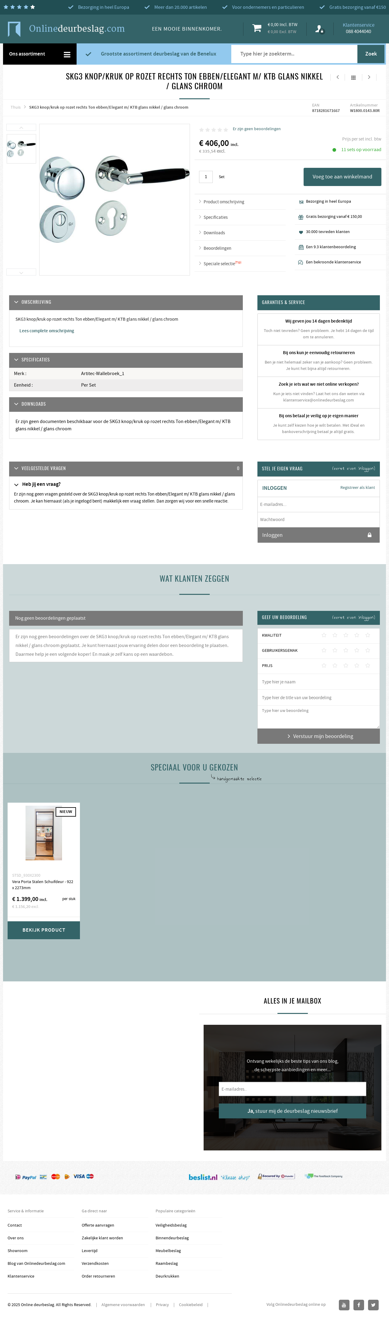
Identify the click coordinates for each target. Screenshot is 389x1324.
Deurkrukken (167, 1276)
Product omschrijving (224, 202)
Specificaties (216, 217)
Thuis (16, 107)
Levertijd (90, 1251)
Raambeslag (167, 1263)
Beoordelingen (217, 248)
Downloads (214, 233)
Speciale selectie (219, 264)
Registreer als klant (357, 487)
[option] (21, 149)
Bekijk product (43, 930)
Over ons (16, 1238)
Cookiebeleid (191, 1305)
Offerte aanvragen (98, 1225)
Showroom (18, 1251)
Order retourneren (98, 1276)
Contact (15, 1225)
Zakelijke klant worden (102, 1238)
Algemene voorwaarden (124, 1305)
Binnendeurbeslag (172, 1238)
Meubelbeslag (168, 1251)
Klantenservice (21, 1276)
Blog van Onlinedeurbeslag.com (36, 1263)
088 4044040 (358, 31)
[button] (126, 469)
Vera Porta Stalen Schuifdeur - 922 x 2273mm (42, 885)
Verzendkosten (95, 1263)
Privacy (162, 1305)
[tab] (126, 469)
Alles (353, 77)
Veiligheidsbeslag (171, 1225)
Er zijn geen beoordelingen (257, 129)
